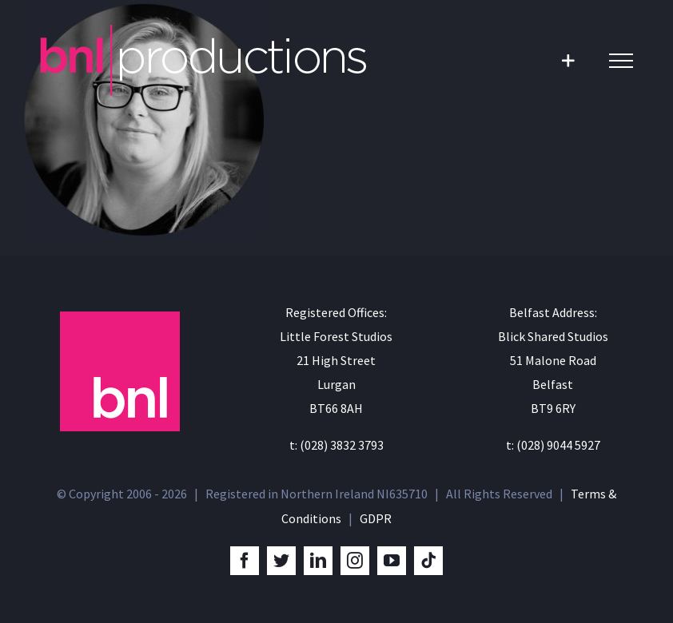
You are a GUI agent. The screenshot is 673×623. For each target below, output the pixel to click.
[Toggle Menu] (621, 61)
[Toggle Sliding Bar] (568, 60)
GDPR (376, 518)
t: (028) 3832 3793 (336, 445)
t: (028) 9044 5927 (553, 445)
